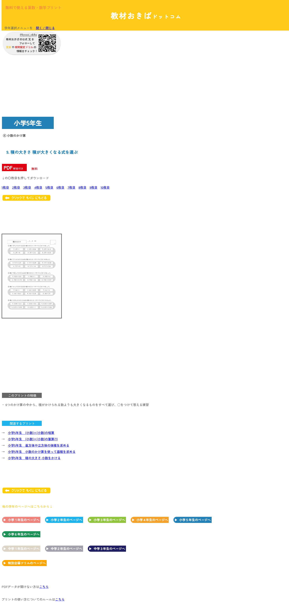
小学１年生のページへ (23, 519)
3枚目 (27, 187)
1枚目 (5, 187)
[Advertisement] (255, 92)
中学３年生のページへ (109, 548)
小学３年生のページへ (109, 519)
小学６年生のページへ (23, 534)
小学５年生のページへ (195, 519)
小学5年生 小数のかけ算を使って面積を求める (42, 451)
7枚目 (71, 187)
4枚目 (38, 187)
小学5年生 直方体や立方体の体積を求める (38, 445)
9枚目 (93, 187)
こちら (44, 586)
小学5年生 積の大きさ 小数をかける (34, 457)
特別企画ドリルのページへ (27, 563)
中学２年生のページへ (66, 548)
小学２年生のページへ (66, 519)
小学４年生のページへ (152, 519)
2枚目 (16, 187)
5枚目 (49, 187)
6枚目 (60, 187)
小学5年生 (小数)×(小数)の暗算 (31, 432)
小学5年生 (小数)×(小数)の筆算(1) (33, 439)
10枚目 (105, 187)
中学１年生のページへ (23, 548)
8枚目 (82, 187)
